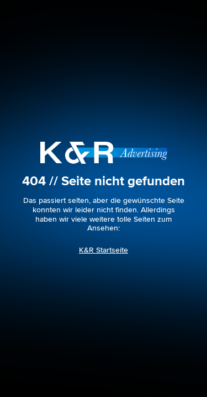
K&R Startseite (103, 250)
